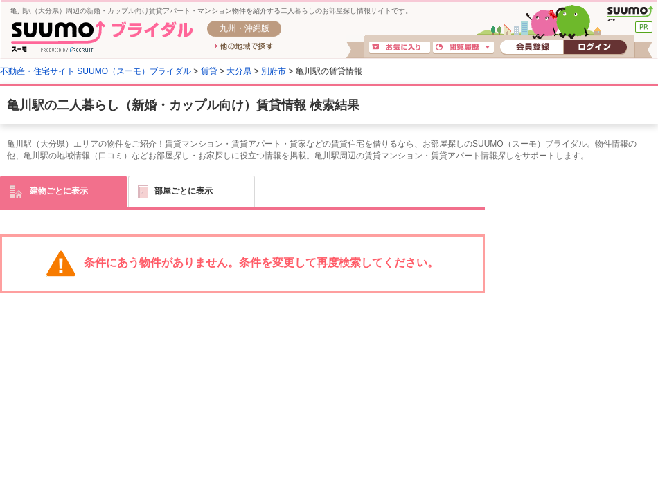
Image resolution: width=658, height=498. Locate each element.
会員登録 (531, 47)
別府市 (273, 71)
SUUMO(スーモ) (630, 13)
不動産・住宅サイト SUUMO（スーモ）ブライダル (95, 71)
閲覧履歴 (463, 48)
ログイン (595, 47)
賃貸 (209, 71)
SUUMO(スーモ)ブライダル (102, 36)
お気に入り (399, 48)
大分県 (238, 71)
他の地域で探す (243, 47)
